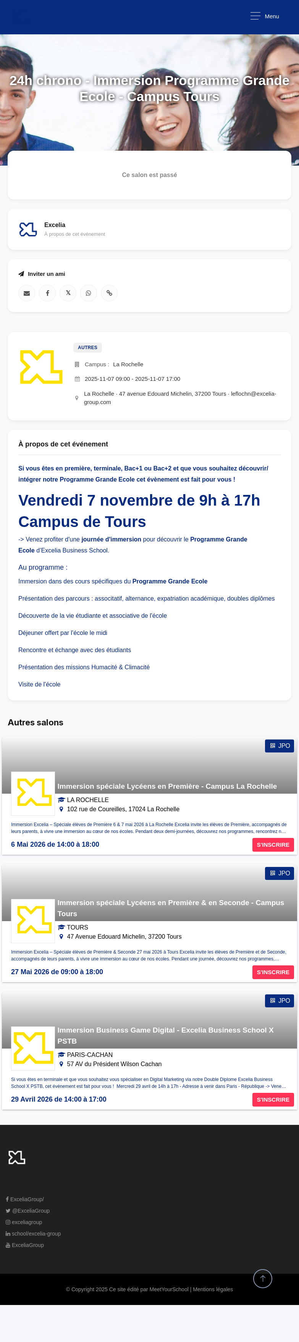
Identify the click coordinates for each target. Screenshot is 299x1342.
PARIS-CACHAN (90, 1055)
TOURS (77, 927)
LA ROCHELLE (88, 800)
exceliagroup (24, 1222)
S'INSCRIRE (273, 844)
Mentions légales (213, 1289)
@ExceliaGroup (28, 1211)
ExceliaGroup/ (25, 1199)
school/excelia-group (33, 1234)
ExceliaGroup (25, 1245)
